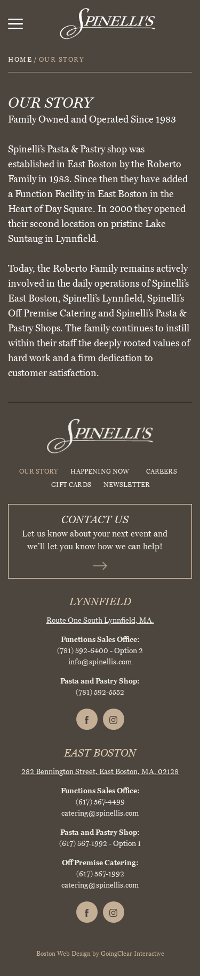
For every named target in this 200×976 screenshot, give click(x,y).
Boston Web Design (63, 953)
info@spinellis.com (100, 661)
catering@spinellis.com (100, 813)
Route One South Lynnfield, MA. (100, 620)
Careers (161, 471)
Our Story (39, 471)
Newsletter (126, 485)
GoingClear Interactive (132, 953)
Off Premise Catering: (100, 862)
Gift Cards (71, 485)
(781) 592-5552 (100, 692)
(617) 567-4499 (100, 802)
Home (20, 59)
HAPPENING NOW (99, 471)
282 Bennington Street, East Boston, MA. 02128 (100, 771)
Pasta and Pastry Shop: (100, 681)
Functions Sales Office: (100, 639)
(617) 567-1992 (83, 843)
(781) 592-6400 (82, 650)
